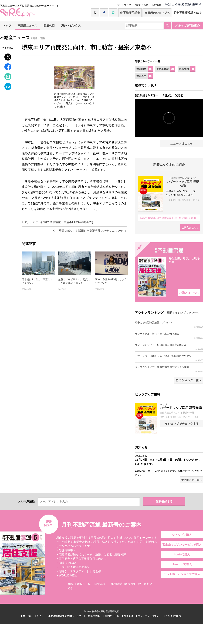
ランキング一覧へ (188, 380)
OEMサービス (111, 616)
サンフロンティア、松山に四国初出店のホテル (169, 346)
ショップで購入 (182, 534)
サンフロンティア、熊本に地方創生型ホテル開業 (169, 369)
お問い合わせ (141, 5)
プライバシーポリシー (148, 616)
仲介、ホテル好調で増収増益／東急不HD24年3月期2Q (57, 222)
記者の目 (49, 25)
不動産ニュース (27, 25)
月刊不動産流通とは (188, 12)
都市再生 (141, 76)
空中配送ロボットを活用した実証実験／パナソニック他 (90, 230)
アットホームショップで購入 (182, 574)
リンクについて (173, 616)
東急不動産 (162, 69)
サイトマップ (124, 5)
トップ (7, 25)
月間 (169, 312)
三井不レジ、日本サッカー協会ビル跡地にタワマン (169, 358)
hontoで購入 (182, 554)
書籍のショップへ (157, 12)
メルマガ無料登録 (187, 25)
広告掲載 (156, 5)
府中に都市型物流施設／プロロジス (169, 324)
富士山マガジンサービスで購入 (182, 544)
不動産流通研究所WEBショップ (64, 616)
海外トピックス (71, 25)
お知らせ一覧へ (191, 480)
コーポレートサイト (32, 616)
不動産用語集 (130, 12)
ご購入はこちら (190, 227)
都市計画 (184, 69)
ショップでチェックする (181, 423)
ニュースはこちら (181, 143)
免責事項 (127, 616)
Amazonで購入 (182, 564)
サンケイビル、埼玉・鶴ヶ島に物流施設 (169, 335)
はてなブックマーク (187, 312)
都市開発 (141, 69)
